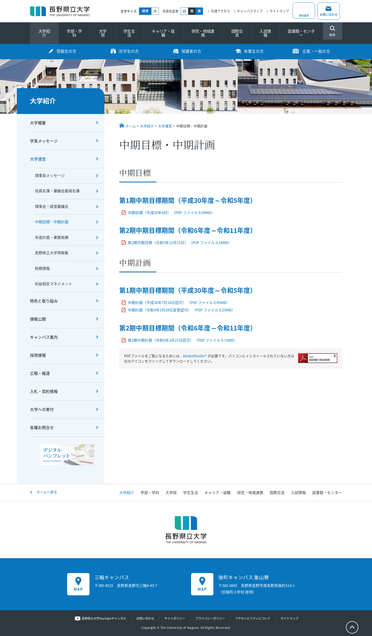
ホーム (130, 125)
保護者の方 (191, 51)
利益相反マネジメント (53, 283)
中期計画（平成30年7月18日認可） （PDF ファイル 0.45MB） (179, 302)
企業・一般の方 (316, 51)
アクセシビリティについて (257, 618)
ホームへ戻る (46, 491)
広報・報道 (40, 373)
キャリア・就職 (163, 33)
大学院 (103, 33)
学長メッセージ (44, 141)
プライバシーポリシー (211, 618)
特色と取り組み (44, 301)
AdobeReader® (195, 355)
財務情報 (42, 268)
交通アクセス (220, 10)
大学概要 (38, 123)
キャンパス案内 (44, 337)
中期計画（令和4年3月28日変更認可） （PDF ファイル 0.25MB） (181, 310)
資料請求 (304, 14)
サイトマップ (279, 10)
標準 (145, 11)
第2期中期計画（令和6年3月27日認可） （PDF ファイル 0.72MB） (182, 340)
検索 (332, 31)
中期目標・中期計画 (51, 221)
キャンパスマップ (250, 10)
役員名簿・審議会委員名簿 (57, 191)
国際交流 (237, 33)
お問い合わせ (329, 14)
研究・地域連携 (203, 33)
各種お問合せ (42, 427)
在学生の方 (129, 51)
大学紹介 (44, 33)
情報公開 (38, 319)
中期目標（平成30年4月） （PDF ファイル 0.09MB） (171, 212)
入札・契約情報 (44, 391)
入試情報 (265, 33)
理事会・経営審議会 (51, 206)
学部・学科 (74, 33)
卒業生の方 (254, 51)
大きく (155, 11)
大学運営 (165, 125)
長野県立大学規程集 (51, 252)
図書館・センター (301, 33)
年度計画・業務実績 (51, 237)
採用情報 (38, 355)
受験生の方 (66, 51)
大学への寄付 (42, 409)
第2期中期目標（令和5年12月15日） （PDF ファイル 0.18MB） (180, 242)
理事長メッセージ (50, 175)
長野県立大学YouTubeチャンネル (99, 618)
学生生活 (129, 33)
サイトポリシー (174, 618)
